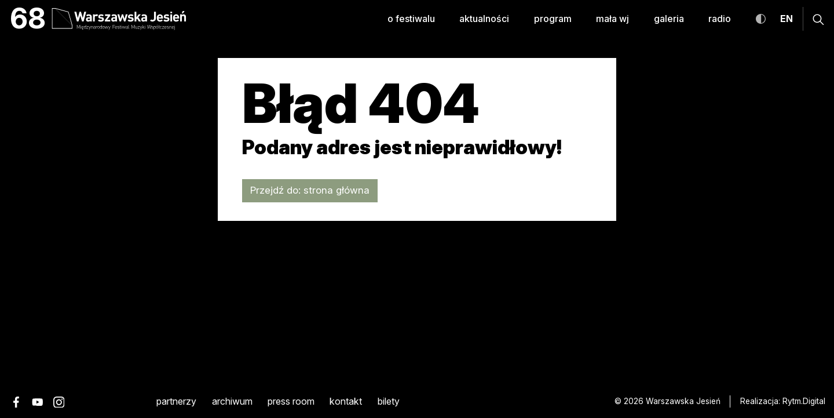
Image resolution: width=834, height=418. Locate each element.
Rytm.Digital (803, 401)
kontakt (346, 401)
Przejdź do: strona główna (310, 190)
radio (719, 18)
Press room (291, 401)
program (553, 18)
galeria (669, 18)
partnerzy (176, 401)
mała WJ (612, 18)
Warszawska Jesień (683, 401)
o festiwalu (411, 18)
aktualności (484, 18)
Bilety (389, 401)
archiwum (232, 401)
